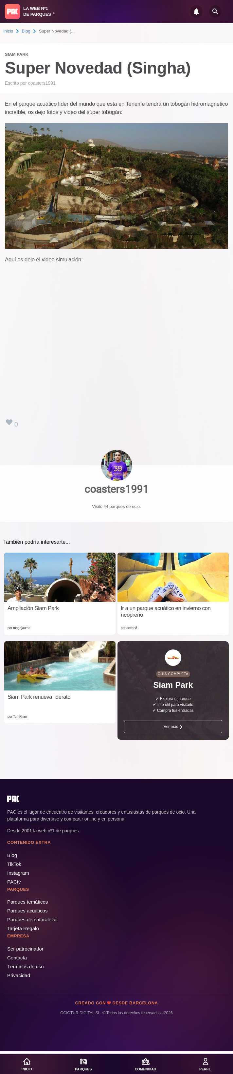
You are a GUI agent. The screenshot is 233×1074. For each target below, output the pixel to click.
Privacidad (18, 975)
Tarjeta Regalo (23, 928)
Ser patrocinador (25, 949)
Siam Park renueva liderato (39, 697)
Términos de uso (25, 966)
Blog (26, 31)
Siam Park (16, 54)
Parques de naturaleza (32, 919)
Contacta (17, 957)
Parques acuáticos (27, 910)
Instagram (18, 873)
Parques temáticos (27, 902)
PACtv (14, 882)
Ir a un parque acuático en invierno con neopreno (165, 611)
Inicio (8, 31)
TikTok (14, 864)
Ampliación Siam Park (33, 608)
